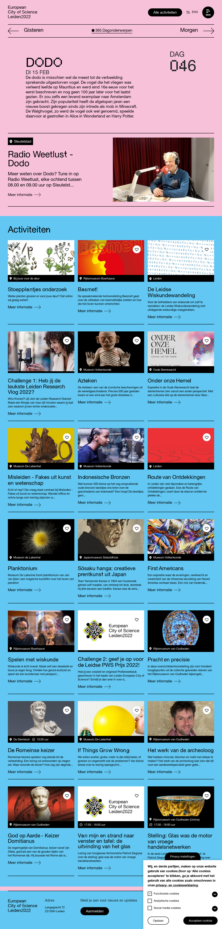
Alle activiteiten (165, 13)
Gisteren (26, 31)
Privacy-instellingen (182, 857)
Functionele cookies (166, 894)
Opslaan (158, 921)
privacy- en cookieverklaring (177, 885)
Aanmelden (95, 911)
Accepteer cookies (200, 921)
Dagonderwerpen (112, 31)
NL (188, 12)
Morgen (197, 31)
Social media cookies (167, 908)
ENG (195, 12)
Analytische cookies (166, 901)
